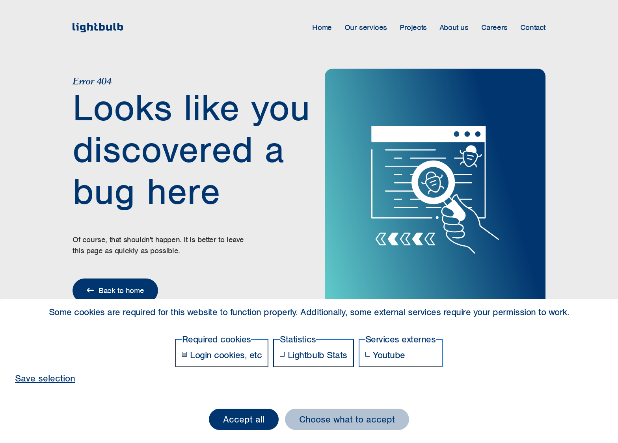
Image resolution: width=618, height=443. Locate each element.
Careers (494, 27)
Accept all (243, 419)
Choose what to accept (347, 419)
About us (454, 27)
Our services (365, 27)
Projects (413, 27)
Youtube (385, 355)
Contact (532, 27)
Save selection (45, 378)
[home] (98, 27)
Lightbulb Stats (313, 355)
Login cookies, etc (222, 355)
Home (321, 27)
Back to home (115, 290)
